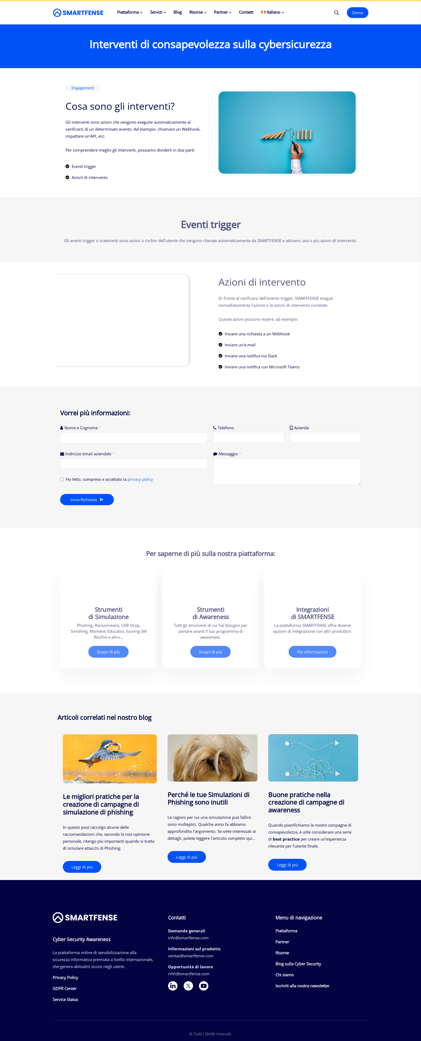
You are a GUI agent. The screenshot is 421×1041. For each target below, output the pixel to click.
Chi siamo (284, 974)
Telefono (226, 427)
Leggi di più (82, 867)
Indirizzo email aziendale (90, 453)
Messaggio (230, 453)
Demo (357, 12)
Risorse (196, 12)
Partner (221, 12)
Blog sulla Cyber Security (298, 963)
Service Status (65, 999)
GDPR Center (65, 988)
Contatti (246, 12)
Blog (177, 12)
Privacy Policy (65, 977)
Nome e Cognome (82, 427)
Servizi (156, 12)
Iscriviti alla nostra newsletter (302, 985)
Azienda (301, 427)
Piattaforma (128, 12)
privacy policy (140, 479)
